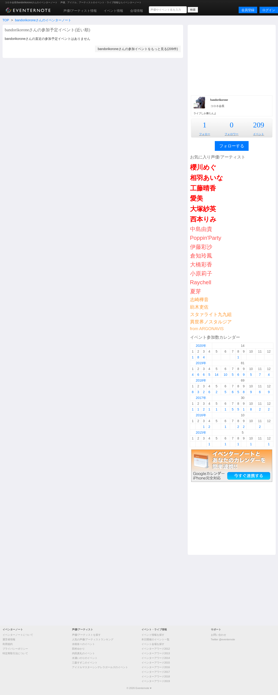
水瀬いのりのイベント (84, 658)
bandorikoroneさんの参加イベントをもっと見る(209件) (138, 49)
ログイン (268, 10)
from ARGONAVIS (207, 328)
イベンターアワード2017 (155, 671)
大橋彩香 (201, 264)
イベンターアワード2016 (155, 667)
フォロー (204, 134)
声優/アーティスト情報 (80, 11)
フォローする (231, 146)
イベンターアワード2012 (155, 648)
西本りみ (203, 219)
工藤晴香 (203, 188)
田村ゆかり (78, 648)
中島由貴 (201, 229)
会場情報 (136, 11)
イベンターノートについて (18, 634)
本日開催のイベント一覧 (155, 639)
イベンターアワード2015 (155, 662)
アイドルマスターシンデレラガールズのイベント (100, 667)
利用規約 (8, 644)
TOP (6, 20)
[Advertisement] (232, 59)
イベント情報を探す (152, 634)
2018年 (201, 380)
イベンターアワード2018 (155, 676)
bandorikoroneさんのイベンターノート (43, 20)
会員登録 (247, 10)
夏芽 (195, 291)
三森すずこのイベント (84, 662)
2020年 (201, 346)
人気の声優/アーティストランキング (92, 639)
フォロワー (231, 134)
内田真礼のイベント (83, 653)
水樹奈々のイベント (83, 644)
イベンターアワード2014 (155, 658)
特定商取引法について (15, 653)
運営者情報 (9, 639)
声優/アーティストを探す (86, 634)
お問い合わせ (218, 634)
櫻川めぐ (203, 167)
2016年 (201, 415)
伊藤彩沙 (201, 247)
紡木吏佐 (199, 307)
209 (258, 125)
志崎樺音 (199, 299)
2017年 (201, 398)
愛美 (196, 198)
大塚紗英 (203, 208)
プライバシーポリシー (15, 648)
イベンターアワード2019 (155, 681)
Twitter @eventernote (223, 639)
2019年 (201, 363)
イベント (258, 134)
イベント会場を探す (152, 644)
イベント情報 (113, 11)
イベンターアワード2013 (155, 653)
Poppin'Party (205, 238)
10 (225, 374)
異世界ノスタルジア (211, 321)
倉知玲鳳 (201, 256)
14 (217, 374)
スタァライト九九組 (211, 314)
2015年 (201, 432)
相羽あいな (206, 177)
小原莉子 (201, 273)
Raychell (200, 282)
